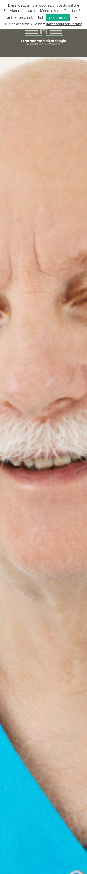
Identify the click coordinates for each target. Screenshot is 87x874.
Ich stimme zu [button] (57, 18)
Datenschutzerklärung (64, 23)
